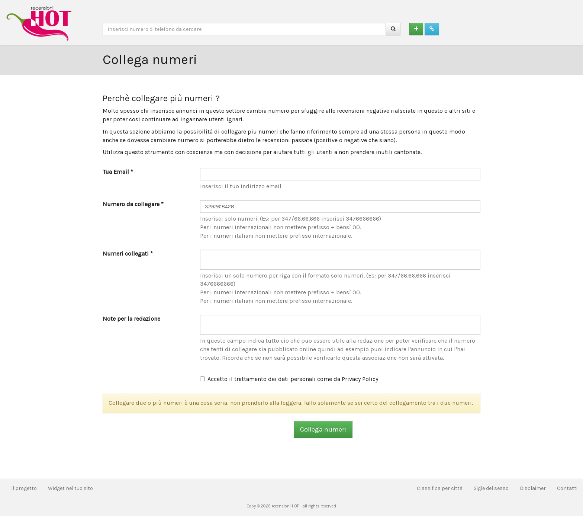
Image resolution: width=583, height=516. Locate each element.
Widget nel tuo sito (70, 488)
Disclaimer (533, 488)
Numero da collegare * (133, 204)
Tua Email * (118, 171)
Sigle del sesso (491, 488)
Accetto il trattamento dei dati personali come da (289, 378)
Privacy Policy (360, 378)
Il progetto (24, 488)
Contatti (567, 488)
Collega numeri (323, 429)
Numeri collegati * (128, 253)
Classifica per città (440, 488)
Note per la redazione (131, 318)
